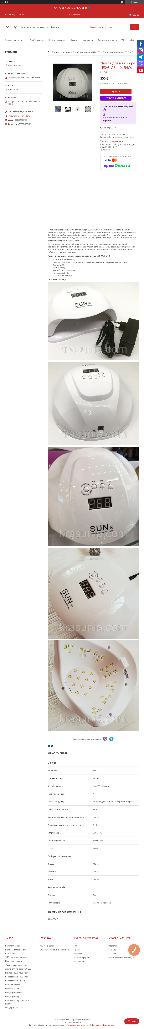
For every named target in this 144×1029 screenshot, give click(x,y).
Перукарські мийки (14, 992)
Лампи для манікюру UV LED (87, 52)
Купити (116, 91)
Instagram (112, 945)
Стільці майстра (12, 984)
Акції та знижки (47, 945)
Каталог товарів (13, 945)
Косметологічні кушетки (16, 976)
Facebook (112, 953)
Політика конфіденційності (103, 1025)
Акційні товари (37, 40)
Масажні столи (12, 988)
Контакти (78, 953)
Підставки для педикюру (16, 972)
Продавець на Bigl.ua (72, 1022)
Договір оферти (81, 957)
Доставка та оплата (107, 40)
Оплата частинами (57, 40)
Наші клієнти (87, 40)
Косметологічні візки (15, 980)
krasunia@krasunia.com (19, 116)
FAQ (123, 40)
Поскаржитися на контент (78, 1025)
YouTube (112, 949)
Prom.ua (86, 1019)
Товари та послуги (13, 40)
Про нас (77, 949)
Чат (132, 1021)
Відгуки (74, 40)
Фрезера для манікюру (16, 965)
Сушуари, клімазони (14, 1007)
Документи (79, 961)
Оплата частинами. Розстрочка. (55, 949)
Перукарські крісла (14, 996)
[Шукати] (134, 27)
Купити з (116, 98)
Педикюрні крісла (13, 961)
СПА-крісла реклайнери (16, 957)
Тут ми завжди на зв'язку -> (121, 957)
